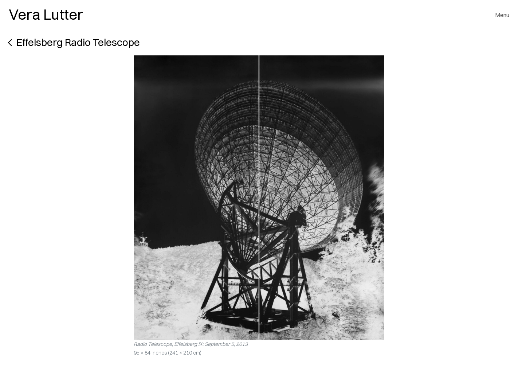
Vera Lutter (46, 14)
